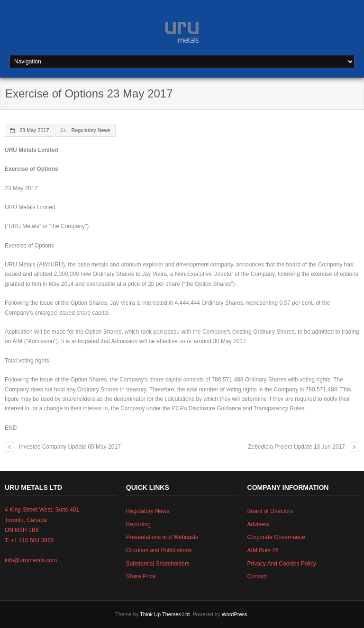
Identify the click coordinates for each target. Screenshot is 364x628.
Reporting (138, 524)
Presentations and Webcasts (162, 537)
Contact (257, 576)
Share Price (141, 576)
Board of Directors (270, 511)
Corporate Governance (276, 537)
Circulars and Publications (159, 550)
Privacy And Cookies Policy (281, 563)
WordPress (234, 614)
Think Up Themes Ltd (165, 614)
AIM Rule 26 (263, 550)
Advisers (258, 524)
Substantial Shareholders (158, 563)
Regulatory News (90, 130)
